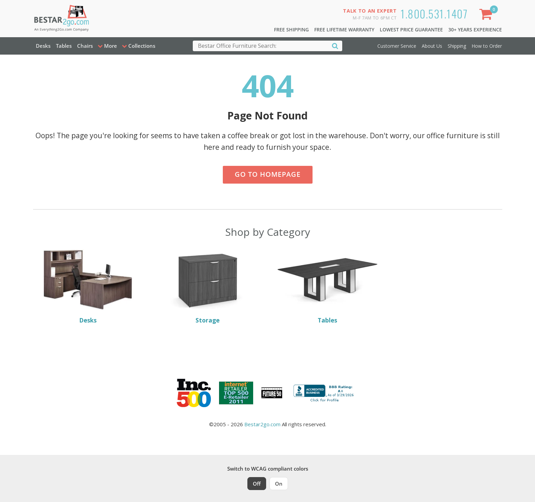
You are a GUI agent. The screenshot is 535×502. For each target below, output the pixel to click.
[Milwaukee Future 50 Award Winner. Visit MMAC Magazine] (271, 392)
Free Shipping (291, 29)
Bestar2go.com (262, 424)
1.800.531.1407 (434, 13)
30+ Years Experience (475, 29)
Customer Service (396, 46)
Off (257, 483)
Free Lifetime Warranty (344, 29)
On (279, 483)
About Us (432, 46)
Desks (43, 45)
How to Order (487, 46)
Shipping (457, 46)
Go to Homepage (268, 174)
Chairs (85, 45)
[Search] (335, 45)
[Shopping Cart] (487, 15)
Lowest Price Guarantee (411, 29)
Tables (64, 45)
